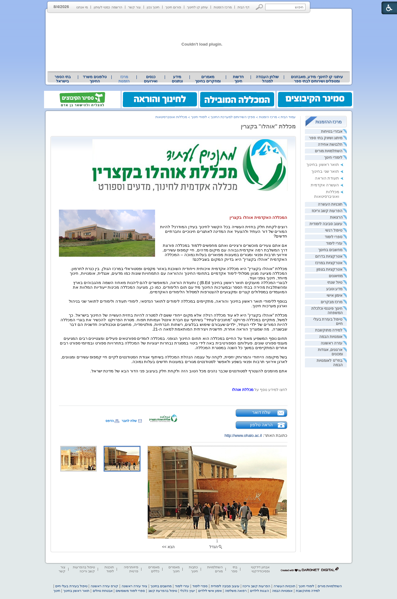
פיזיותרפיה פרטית (131, 569)
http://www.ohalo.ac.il (243, 435)
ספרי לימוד (333, 237)
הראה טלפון (261, 424)
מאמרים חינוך (174, 569)
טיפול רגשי (333, 230)
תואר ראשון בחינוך (322, 164)
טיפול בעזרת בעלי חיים (71, 586)
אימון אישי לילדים (210, 590)
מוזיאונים (336, 276)
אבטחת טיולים (103, 590)
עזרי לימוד (334, 243)
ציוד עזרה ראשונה (134, 586)
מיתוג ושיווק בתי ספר (325, 138)
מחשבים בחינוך (330, 250)
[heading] (259, 389)
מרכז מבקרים (331, 302)
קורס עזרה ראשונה (104, 586)
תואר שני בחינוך (325, 171)
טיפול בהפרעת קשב (162, 590)
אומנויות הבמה (330, 337)
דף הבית (243, 7)
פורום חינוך (173, 7)
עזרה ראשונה (331, 343)
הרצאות (336, 217)
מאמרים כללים (153, 569)
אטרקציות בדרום (328, 256)
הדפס (109, 421)
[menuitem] (317, 79)
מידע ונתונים (177, 79)
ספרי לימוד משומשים (130, 590)
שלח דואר (261, 412)
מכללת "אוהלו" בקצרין (268, 126)
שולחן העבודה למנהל (267, 79)
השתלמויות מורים (328, 151)
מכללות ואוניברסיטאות (326, 194)
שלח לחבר (129, 421)
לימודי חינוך (333, 157)
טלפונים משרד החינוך (94, 79)
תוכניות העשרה (330, 204)
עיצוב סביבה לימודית (326, 224)
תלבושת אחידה (330, 144)
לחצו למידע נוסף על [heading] (270, 390)
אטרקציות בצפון (329, 269)
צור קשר (134, 7)
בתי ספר (234, 569)
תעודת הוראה (327, 178)
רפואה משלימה (236, 590)
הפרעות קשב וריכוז (327, 211)
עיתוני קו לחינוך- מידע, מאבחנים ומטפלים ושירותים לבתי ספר (317, 79)
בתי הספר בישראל (63, 79)
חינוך (56, 590)
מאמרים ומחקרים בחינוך (207, 79)
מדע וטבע (334, 289)
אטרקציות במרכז (328, 263)
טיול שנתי (334, 282)
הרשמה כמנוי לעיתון (108, 7)
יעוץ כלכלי (187, 590)
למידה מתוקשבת (328, 330)
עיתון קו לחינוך (197, 7)
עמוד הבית (288, 117)
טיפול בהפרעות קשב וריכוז (84, 569)
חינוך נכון (153, 7)
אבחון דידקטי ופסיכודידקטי (260, 569)
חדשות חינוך (238, 79)
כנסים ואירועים (150, 79)
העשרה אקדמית (325, 185)
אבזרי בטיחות (331, 131)
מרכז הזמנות (223, 7)
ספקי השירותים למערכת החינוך (233, 117)
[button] (259, 7)
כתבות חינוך (193, 569)
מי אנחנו (82, 7)
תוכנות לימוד (109, 569)
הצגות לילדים (259, 590)
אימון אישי (334, 295)
